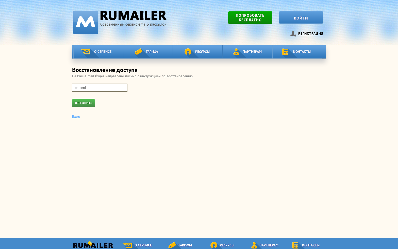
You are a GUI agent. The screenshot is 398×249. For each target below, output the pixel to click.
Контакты (302, 51)
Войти (301, 18)
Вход (76, 116)
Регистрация (310, 33)
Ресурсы (202, 51)
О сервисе (102, 51)
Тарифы (152, 51)
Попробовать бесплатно (250, 17)
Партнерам (252, 51)
